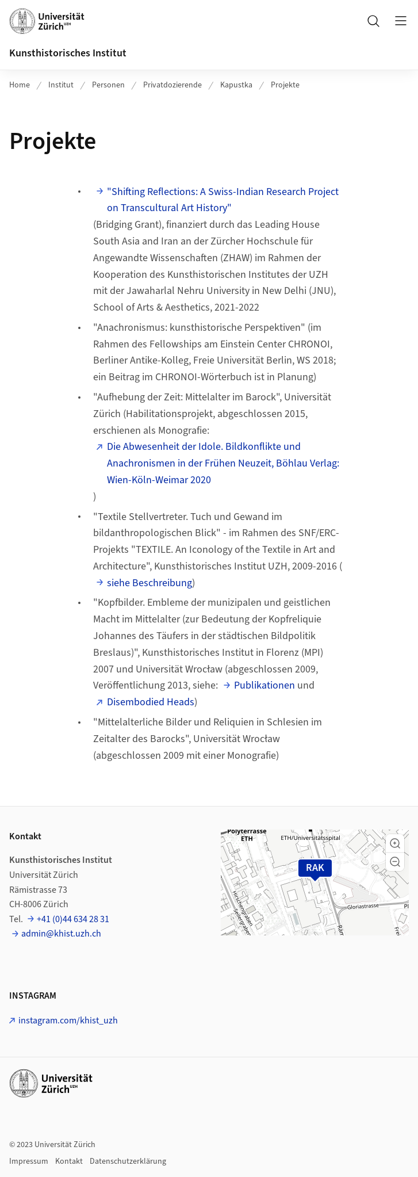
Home (19, 85)
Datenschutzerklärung (128, 1161)
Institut (61, 85)
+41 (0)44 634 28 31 (73, 919)
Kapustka (236, 85)
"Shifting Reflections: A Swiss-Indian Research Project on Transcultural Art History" (223, 200)
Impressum (28, 1161)
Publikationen (264, 685)
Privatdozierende (172, 85)
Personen (108, 85)
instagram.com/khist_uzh (68, 1020)
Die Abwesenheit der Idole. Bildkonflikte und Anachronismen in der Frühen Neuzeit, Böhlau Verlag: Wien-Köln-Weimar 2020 (223, 463)
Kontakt (69, 1161)
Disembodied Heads (150, 702)
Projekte (285, 85)
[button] (395, 843)
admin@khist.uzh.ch (61, 933)
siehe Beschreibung (149, 583)
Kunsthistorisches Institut (67, 53)
